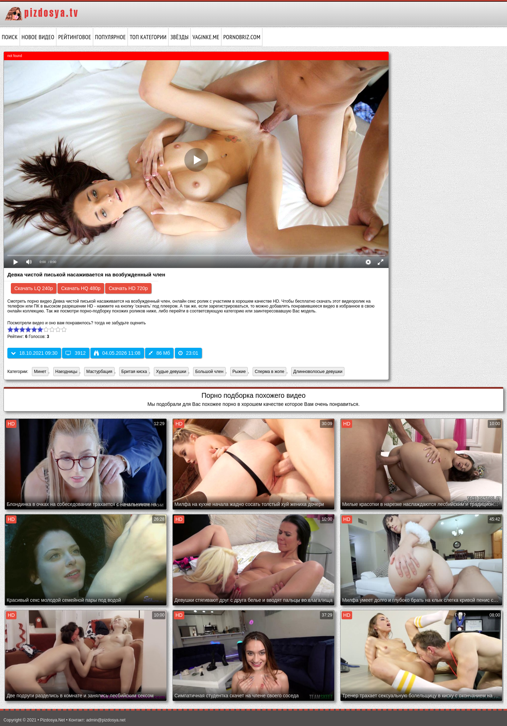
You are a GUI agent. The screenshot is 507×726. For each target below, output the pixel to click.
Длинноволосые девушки (317, 371)
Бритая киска (134, 371)
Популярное (110, 37)
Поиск (10, 37)
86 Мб (159, 353)
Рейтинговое (74, 37)
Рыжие (239, 371)
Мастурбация (99, 371)
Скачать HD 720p (128, 288)
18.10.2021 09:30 (34, 353)
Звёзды (179, 37)
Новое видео (38, 37)
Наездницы (66, 371)
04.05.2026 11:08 (117, 353)
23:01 (188, 353)
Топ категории (148, 37)
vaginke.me (205, 37)
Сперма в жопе (269, 371)
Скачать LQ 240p (33, 288)
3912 (75, 353)
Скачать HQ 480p (80, 288)
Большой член (209, 371)
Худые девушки (171, 371)
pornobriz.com (241, 37)
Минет (40, 371)
